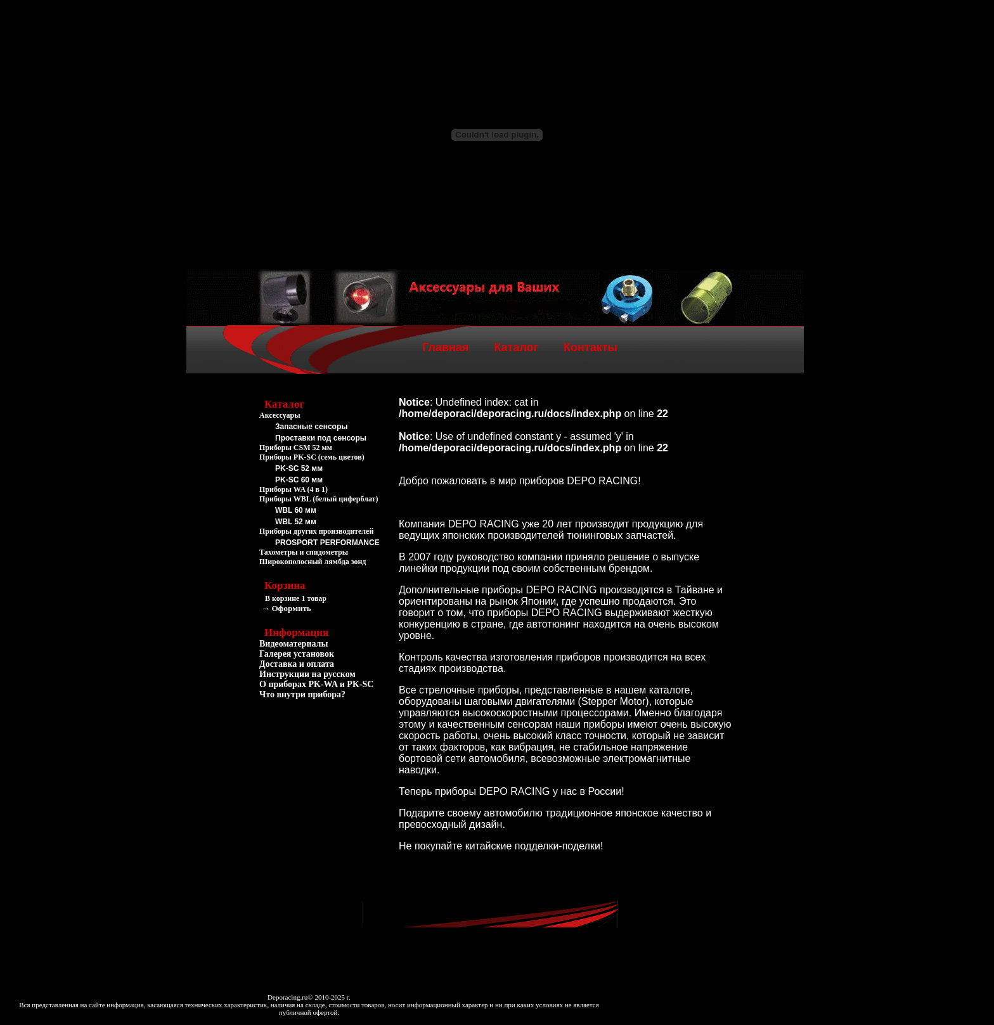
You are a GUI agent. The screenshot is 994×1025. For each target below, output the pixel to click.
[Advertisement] (322, 774)
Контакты (590, 347)
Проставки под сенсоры (320, 438)
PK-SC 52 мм (299, 468)
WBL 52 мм (295, 521)
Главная (445, 347)
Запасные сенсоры (311, 426)
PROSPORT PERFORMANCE (327, 542)
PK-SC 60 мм (299, 479)
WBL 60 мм (295, 510)
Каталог (516, 347)
